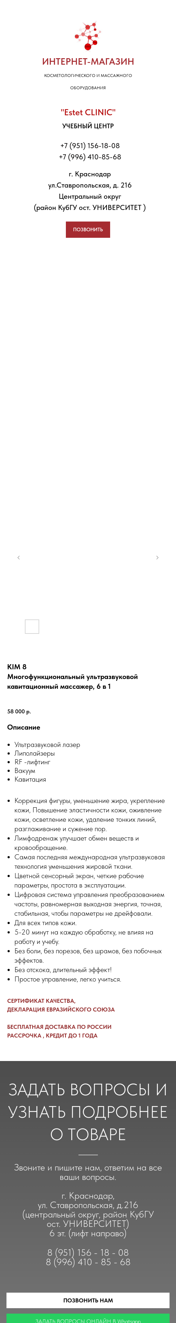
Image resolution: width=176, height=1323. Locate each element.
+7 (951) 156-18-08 (90, 145)
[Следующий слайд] (157, 557)
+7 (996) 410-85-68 (90, 157)
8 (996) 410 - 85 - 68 (88, 1261)
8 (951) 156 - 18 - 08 (88, 1252)
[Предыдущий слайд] (18, 557)
